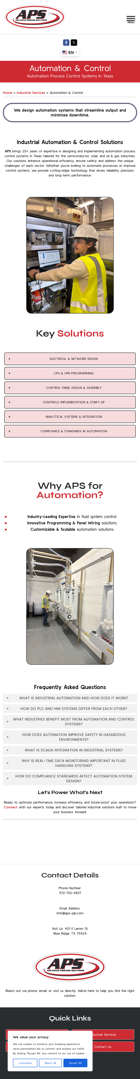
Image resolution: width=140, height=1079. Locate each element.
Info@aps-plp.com (70, 913)
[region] (50, 1051)
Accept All (75, 1063)
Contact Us (102, 1047)
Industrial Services (31, 93)
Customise (25, 1063)
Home (7, 93)
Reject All (50, 1063)
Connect (10, 807)
